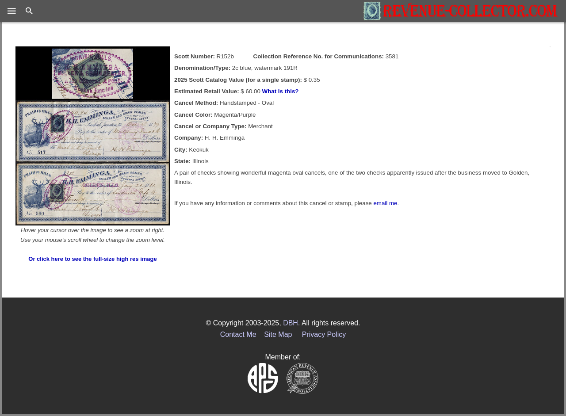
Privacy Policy (324, 334)
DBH (290, 323)
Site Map (278, 334)
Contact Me (238, 334)
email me (385, 203)
